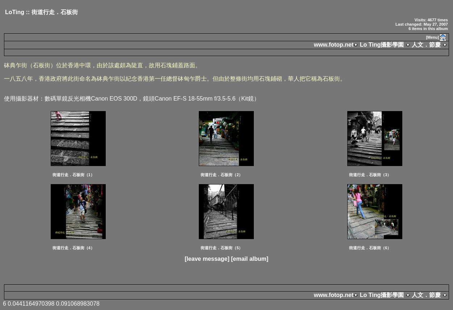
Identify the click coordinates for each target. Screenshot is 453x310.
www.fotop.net (334, 45)
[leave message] (207, 259)
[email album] (249, 259)
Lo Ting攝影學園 (381, 45)
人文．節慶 (426, 45)
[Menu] (432, 37)
